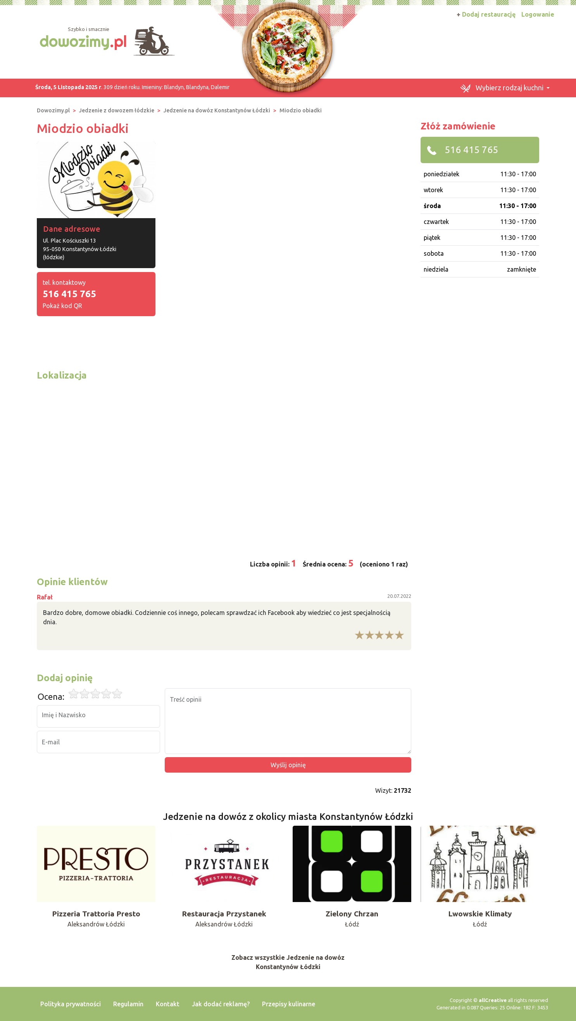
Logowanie (537, 14)
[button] (505, 88)
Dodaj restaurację (486, 14)
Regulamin (128, 1003)
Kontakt (167, 1003)
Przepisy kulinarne (288, 1003)
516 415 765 (69, 294)
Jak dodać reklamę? (221, 1003)
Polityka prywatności (70, 1003)
